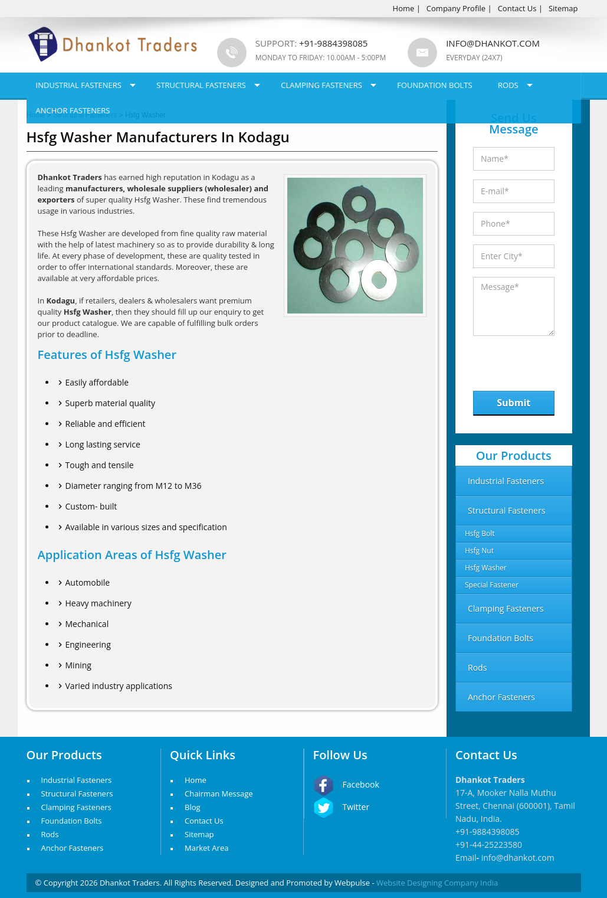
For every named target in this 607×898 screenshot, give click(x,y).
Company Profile (455, 8)
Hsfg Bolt (480, 533)
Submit (513, 402)
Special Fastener (492, 585)
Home (404, 8)
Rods (508, 85)
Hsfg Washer (486, 568)
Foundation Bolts (434, 85)
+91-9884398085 (487, 831)
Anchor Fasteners (73, 110)
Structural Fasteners (201, 85)
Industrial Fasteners (79, 85)
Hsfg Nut (479, 551)
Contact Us (517, 8)
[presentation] (534, 360)
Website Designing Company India (437, 882)
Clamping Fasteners (321, 85)
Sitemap (563, 8)
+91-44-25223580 (488, 844)
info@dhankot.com (493, 43)
